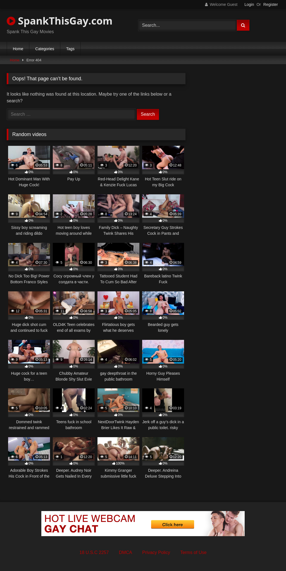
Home (18, 49)
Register (270, 4)
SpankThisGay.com (60, 21)
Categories (44, 49)
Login (249, 4)
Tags (70, 49)
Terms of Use (193, 552)
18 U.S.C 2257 (94, 552)
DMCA (125, 552)
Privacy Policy (156, 552)
